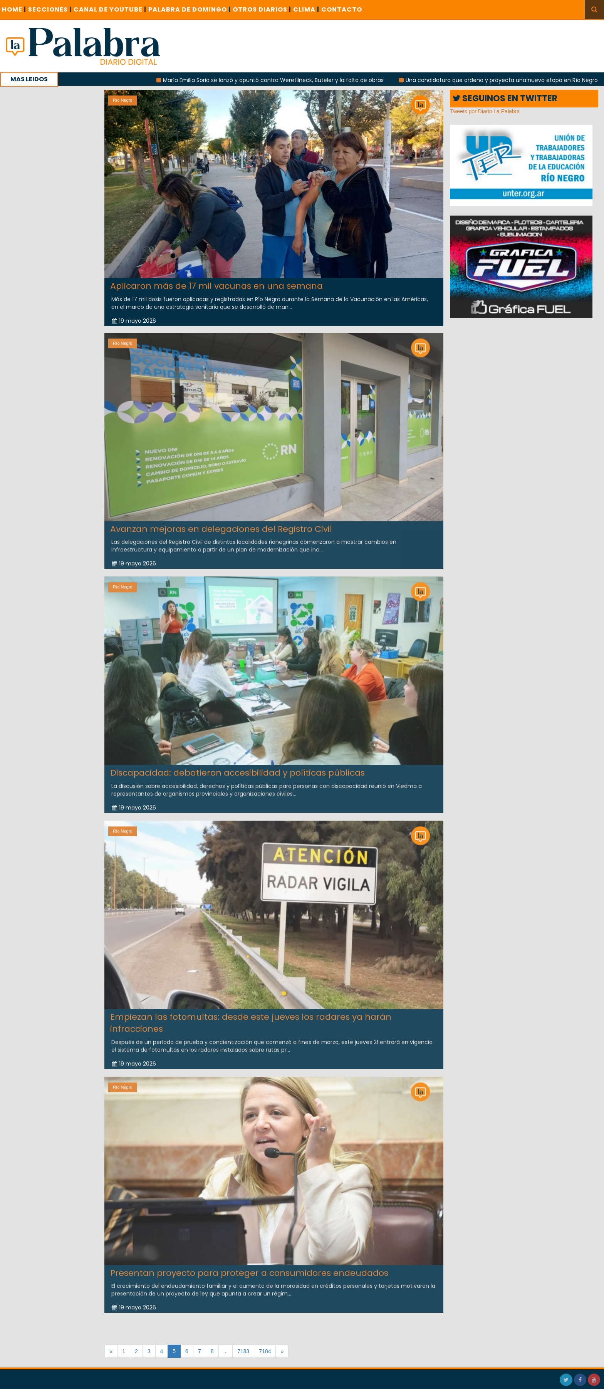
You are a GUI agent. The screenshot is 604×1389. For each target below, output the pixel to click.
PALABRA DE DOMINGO (189, 9)
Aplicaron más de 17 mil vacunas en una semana (216, 286)
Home (14, 9)
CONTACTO (341, 9)
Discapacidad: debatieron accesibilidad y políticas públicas (237, 767)
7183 (243, 1351)
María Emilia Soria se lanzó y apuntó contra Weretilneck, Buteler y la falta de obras (284, 80)
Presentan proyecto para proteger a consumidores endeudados (249, 1267)
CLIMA (306, 9)
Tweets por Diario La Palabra (485, 111)
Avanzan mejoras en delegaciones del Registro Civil (221, 523)
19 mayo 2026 (134, 320)
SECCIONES (50, 9)
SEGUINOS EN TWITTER (505, 98)
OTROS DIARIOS (262, 9)
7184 (265, 1351)
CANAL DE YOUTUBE (110, 9)
